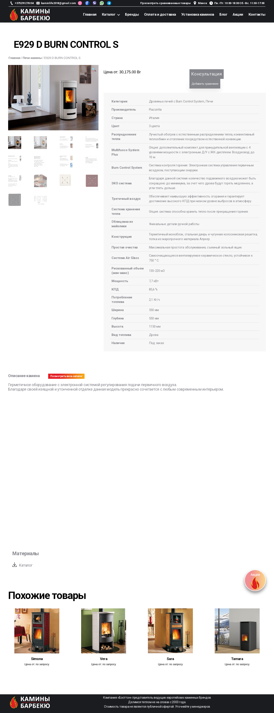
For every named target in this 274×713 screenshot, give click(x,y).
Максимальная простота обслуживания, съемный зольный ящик (195, 247)
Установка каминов (197, 14)
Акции (238, 14)
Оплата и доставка (160, 14)
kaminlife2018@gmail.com (58, 3)
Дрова (153, 335)
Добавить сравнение (205, 83)
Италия (154, 118)
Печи (209, 101)
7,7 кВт (154, 281)
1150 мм (155, 326)
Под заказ (156, 343)
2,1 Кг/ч (154, 300)
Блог (223, 14)
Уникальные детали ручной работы (174, 224)
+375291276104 (24, 3)
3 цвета (154, 126)
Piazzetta (155, 109)
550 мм (154, 310)
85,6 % (153, 289)
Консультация (206, 74)
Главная (90, 14)
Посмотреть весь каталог (66, 376)
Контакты (257, 14)
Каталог (109, 14)
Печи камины (32, 58)
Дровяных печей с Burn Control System (176, 101)
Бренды (132, 14)
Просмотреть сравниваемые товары (165, 3)
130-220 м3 (157, 271)
